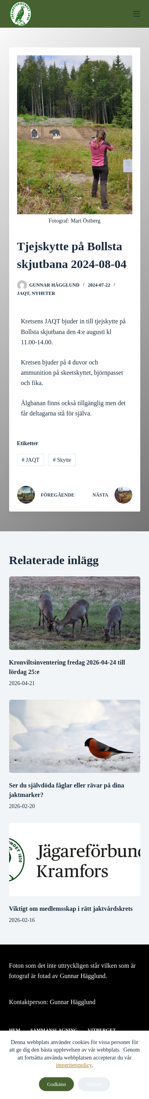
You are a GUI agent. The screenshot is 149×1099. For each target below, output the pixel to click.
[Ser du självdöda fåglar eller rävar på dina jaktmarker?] (74, 736)
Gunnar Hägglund (72, 1002)
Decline (94, 1084)
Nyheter (43, 293)
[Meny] (136, 13)
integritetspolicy (74, 1065)
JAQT (23, 293)
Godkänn (56, 1084)
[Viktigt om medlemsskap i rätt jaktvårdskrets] (74, 860)
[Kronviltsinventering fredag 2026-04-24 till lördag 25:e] (74, 613)
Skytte (62, 460)
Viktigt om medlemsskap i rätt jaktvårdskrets (71, 908)
